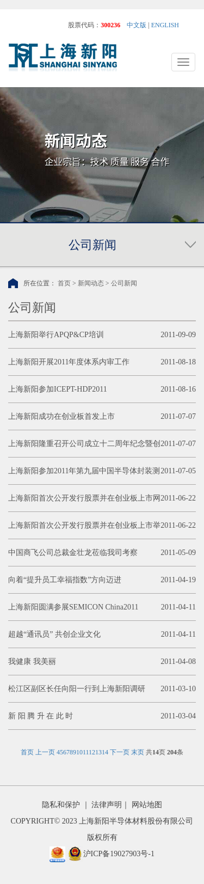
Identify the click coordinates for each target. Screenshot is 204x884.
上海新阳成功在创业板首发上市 (61, 416)
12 (92, 752)
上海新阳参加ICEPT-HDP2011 (57, 389)
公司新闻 (124, 283)
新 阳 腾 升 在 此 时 (40, 716)
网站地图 (147, 805)
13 (98, 752)
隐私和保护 (61, 805)
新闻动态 (91, 283)
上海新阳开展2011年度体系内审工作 (68, 362)
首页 (64, 283)
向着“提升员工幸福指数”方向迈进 (64, 580)
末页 (137, 752)
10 (79, 752)
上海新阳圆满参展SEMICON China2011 (73, 607)
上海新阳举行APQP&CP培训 (56, 335)
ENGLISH (165, 25)
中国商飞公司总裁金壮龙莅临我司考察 (73, 552)
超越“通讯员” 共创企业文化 (54, 634)
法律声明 (106, 805)
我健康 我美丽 (32, 661)
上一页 (45, 752)
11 (86, 752)
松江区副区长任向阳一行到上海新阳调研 (76, 689)
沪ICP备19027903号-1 (118, 854)
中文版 (136, 25)
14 (105, 752)
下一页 (119, 752)
